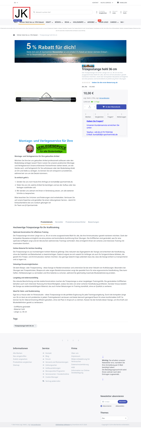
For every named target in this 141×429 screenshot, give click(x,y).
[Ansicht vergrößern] (46, 98)
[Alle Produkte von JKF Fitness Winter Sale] (88, 66)
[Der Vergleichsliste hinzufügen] (99, 115)
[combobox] (16, 3)
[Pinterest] (78, 340)
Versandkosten (104, 98)
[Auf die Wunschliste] (88, 115)
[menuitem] (16, 22)
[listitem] (46, 98)
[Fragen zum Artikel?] (110, 115)
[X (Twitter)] (68, 340)
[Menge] (89, 106)
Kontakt (95, 3)
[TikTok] (73, 340)
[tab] (47, 222)
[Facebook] (62, 340)
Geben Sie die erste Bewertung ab (105, 82)
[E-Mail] (109, 401)
